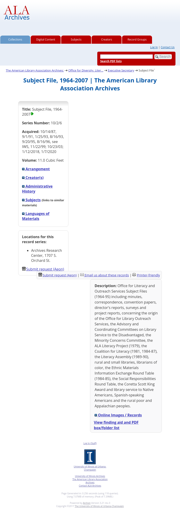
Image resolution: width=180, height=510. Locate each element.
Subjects (76, 39)
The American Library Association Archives (90, 481)
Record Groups (137, 39)
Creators (106, 39)
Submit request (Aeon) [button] (43, 269)
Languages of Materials (35, 216)
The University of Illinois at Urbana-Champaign (99, 506)
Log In (154, 47)
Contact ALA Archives (90, 485)
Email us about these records (107, 275)
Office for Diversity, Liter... (85, 70)
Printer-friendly (148, 275)
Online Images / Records (118, 415)
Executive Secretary (121, 70)
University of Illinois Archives (90, 476)
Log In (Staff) (90, 443)
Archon (86, 503)
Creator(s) (33, 177)
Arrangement (36, 168)
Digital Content (45, 39)
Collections (15, 39)
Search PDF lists (111, 61)
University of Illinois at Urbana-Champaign (90, 468)
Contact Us (168, 47)
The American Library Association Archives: (35, 70)
